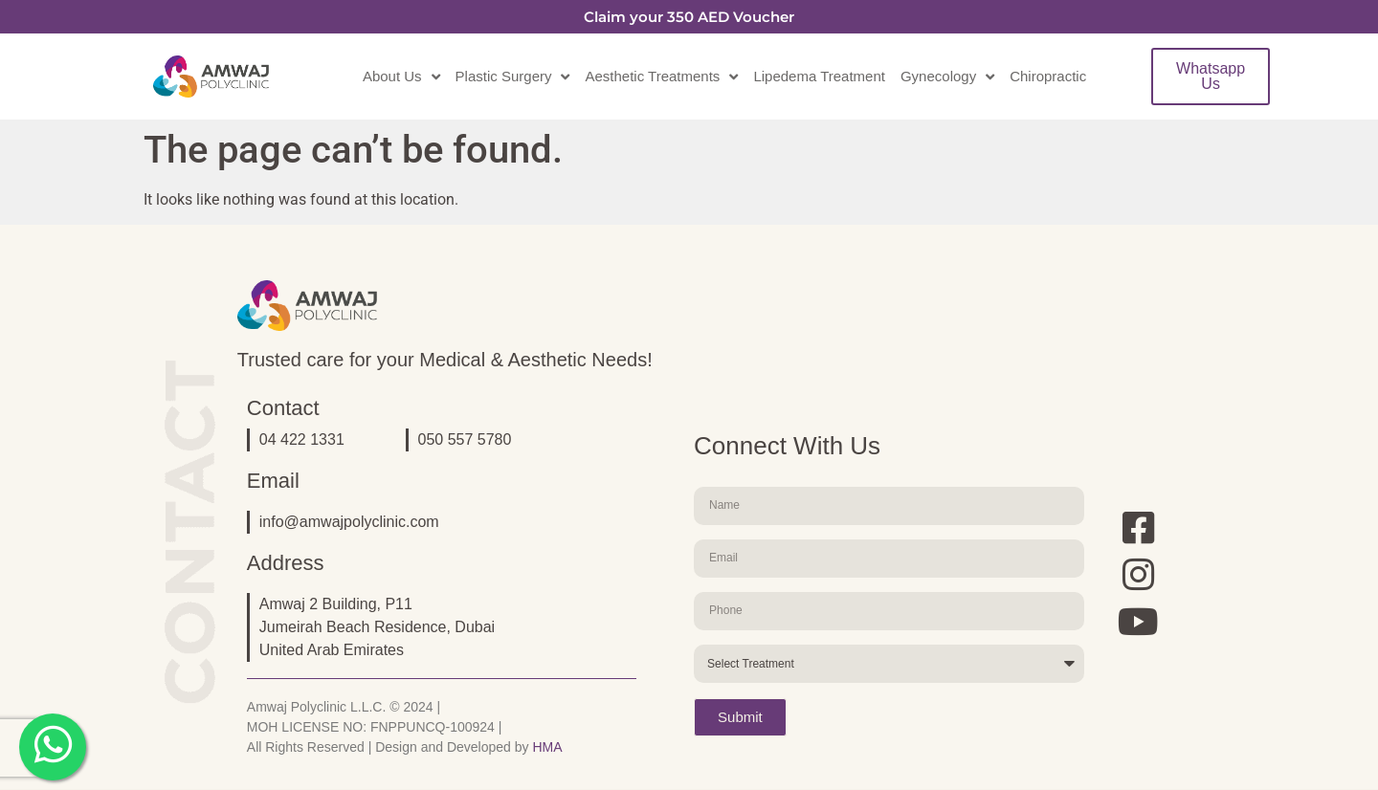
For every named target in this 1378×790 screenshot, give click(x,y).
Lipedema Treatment (819, 76)
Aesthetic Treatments (661, 77)
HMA (547, 747)
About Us (401, 77)
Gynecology (947, 77)
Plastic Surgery (513, 77)
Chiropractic (1048, 76)
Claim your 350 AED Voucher (689, 17)
